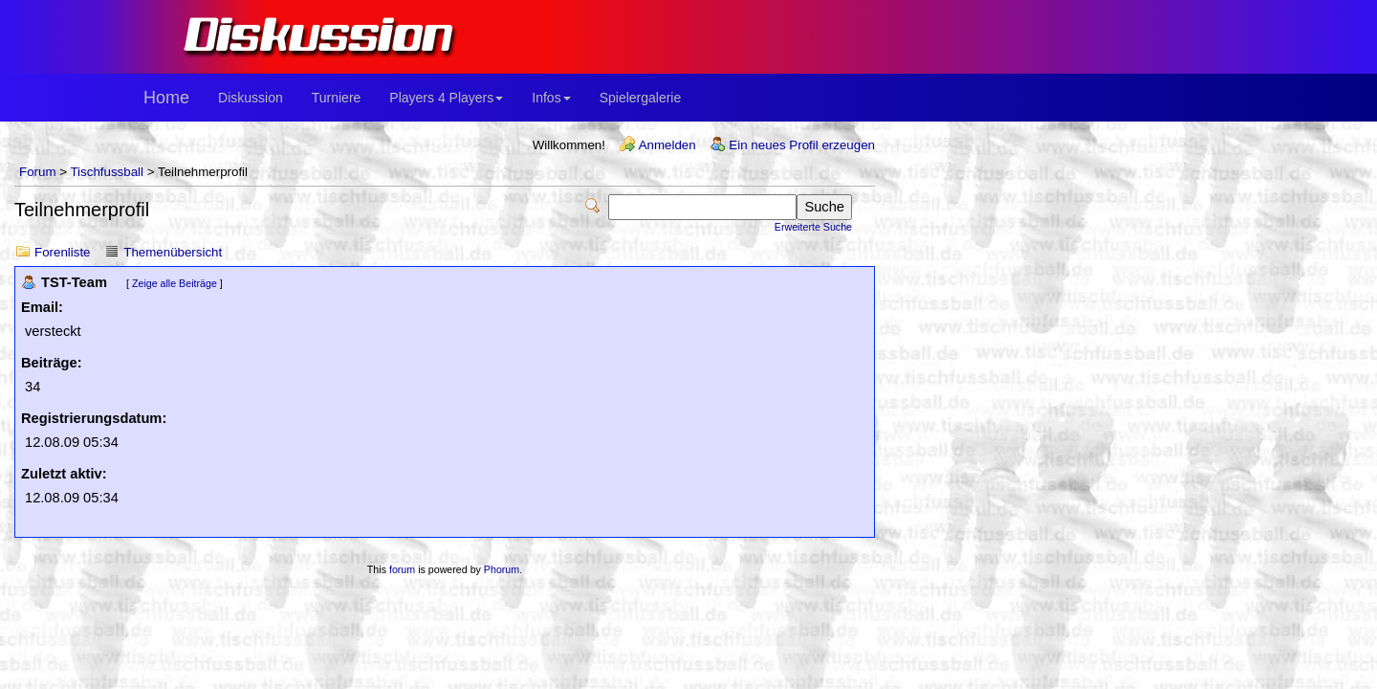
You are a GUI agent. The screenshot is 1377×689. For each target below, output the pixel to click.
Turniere (336, 97)
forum (402, 569)
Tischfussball (106, 172)
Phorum (501, 569)
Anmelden (667, 145)
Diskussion (250, 97)
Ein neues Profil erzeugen (802, 145)
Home (166, 97)
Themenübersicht (172, 252)
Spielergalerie (641, 97)
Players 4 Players (446, 97)
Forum (37, 172)
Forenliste (62, 252)
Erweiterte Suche (813, 227)
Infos (551, 97)
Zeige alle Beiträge (174, 283)
